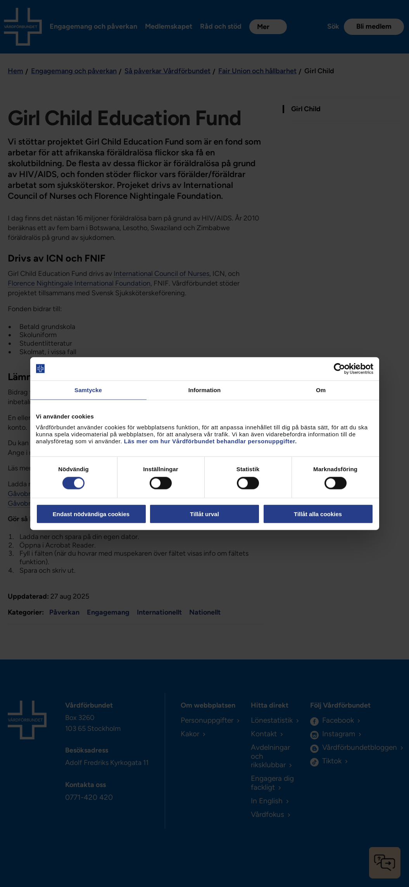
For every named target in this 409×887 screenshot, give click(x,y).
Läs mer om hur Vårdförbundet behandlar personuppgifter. (210, 441)
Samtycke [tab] (88, 389)
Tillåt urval (204, 514)
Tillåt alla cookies (318, 514)
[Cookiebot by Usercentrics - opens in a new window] (339, 368)
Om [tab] (321, 389)
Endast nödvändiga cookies (91, 514)
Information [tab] (204, 389)
